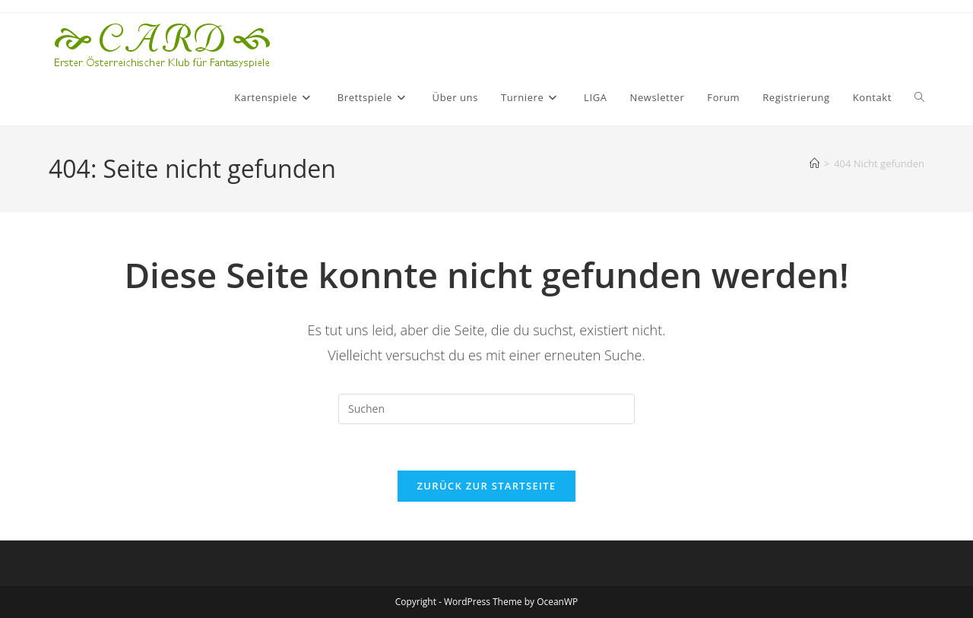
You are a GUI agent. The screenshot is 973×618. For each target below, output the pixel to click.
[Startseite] (814, 163)
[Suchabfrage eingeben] (486, 409)
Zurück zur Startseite (486, 486)
